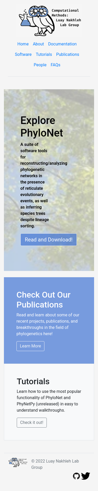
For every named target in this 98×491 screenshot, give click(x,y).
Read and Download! (48, 239)
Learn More (30, 346)
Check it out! (31, 422)
